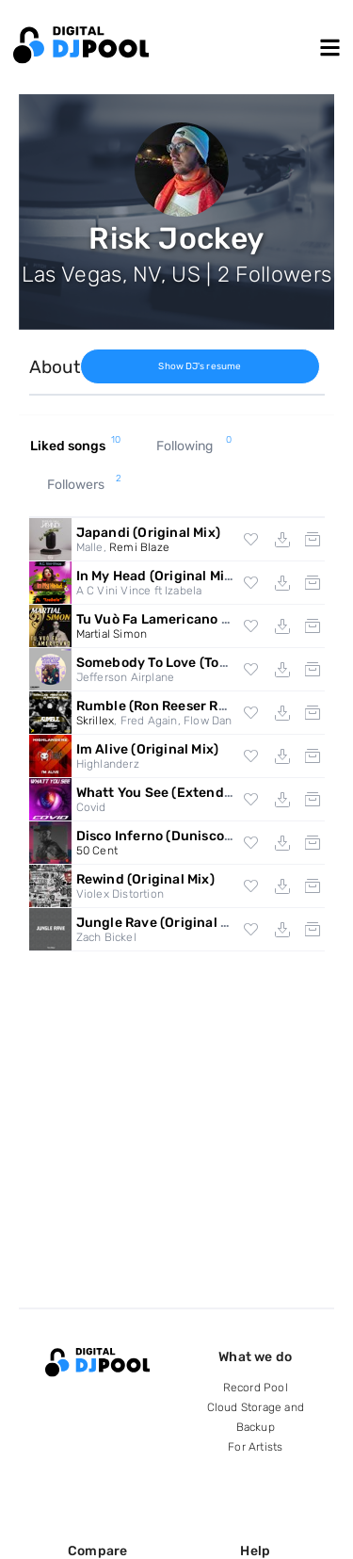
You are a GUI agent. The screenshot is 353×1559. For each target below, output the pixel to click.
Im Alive (147, 749)
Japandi (148, 533)
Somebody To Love (195, 663)
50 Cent (97, 850)
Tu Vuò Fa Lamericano (192, 619)
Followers (84, 485)
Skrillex (95, 720)
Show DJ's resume (199, 366)
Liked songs (75, 446)
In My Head (156, 576)
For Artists (255, 1446)
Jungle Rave (162, 923)
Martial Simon (112, 634)
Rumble (165, 706)
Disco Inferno (178, 836)
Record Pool (255, 1387)
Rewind (145, 879)
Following (194, 446)
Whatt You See (185, 793)
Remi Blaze (139, 547)
